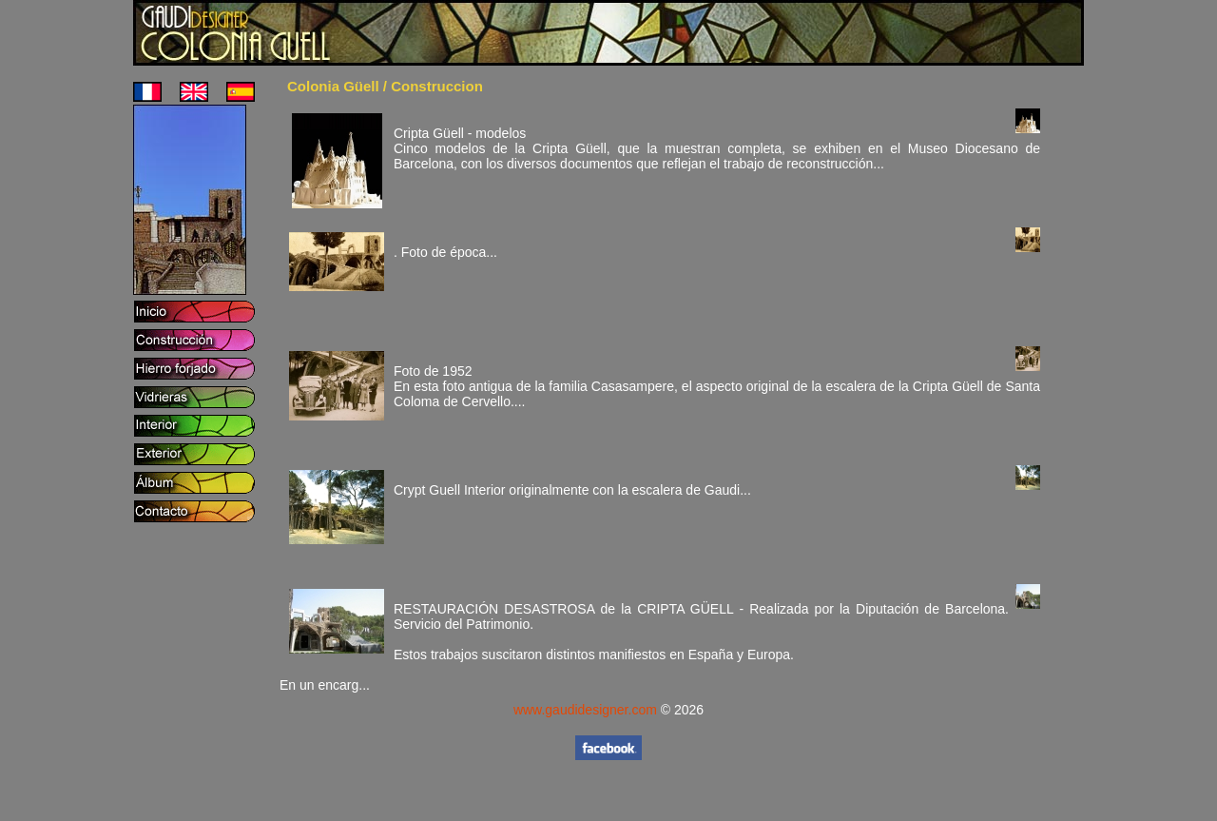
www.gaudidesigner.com (585, 709)
